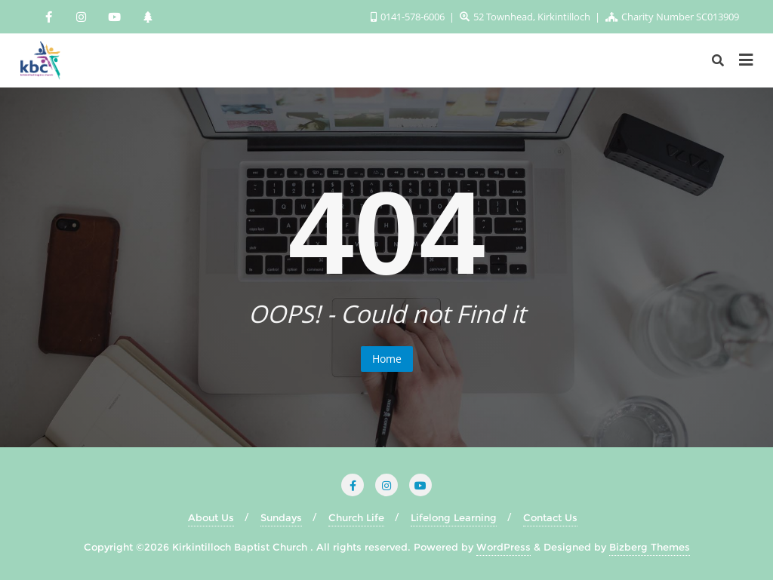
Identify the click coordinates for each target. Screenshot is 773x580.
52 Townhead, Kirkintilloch (526, 16)
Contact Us (550, 517)
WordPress (503, 547)
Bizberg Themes (649, 547)
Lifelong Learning (454, 517)
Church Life (356, 517)
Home (387, 358)
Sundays (281, 517)
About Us (211, 517)
